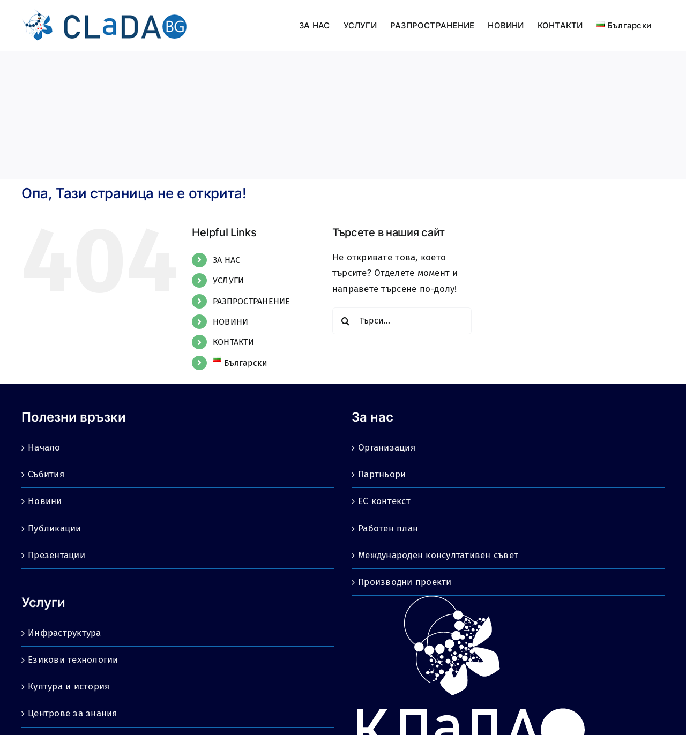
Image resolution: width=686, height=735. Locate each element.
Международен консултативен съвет (438, 555)
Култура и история (68, 686)
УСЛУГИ (228, 280)
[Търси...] (402, 321)
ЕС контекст (384, 501)
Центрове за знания (72, 713)
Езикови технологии (73, 659)
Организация (386, 447)
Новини (45, 501)
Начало (44, 447)
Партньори (382, 474)
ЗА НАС (227, 260)
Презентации (56, 555)
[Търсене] (345, 321)
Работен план (388, 528)
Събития (46, 474)
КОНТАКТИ (233, 342)
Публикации (54, 528)
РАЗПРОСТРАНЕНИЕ (251, 301)
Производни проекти (405, 582)
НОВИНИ (231, 322)
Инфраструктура (64, 633)
